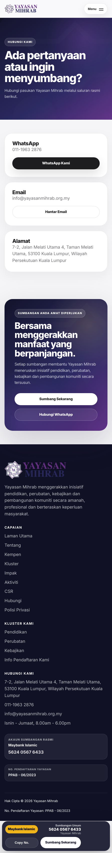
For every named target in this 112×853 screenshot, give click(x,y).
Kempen (13, 554)
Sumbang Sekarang (56, 399)
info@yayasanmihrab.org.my (33, 714)
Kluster (12, 563)
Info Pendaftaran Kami (27, 660)
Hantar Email (56, 212)
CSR (9, 591)
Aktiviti (11, 582)
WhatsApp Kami (56, 163)
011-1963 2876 (19, 704)
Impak (11, 573)
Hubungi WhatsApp (56, 414)
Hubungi (13, 600)
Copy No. (22, 842)
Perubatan (15, 641)
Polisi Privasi (17, 610)
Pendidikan (16, 632)
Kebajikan (14, 650)
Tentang (13, 545)
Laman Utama (18, 536)
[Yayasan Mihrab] (21, 9)
